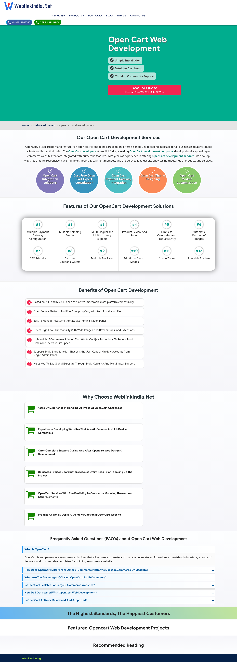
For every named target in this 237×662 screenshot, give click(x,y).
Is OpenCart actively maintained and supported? (55, 528)
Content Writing (62, 599)
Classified (96, 603)
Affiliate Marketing (63, 595)
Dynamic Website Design (34, 595)
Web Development (44, 109)
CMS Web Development (34, 618)
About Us (28, 640)
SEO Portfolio (61, 644)
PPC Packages (93, 629)
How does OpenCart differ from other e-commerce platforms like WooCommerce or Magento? (85, 498)
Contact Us (144, 4)
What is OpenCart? (37, 477)
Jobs (93, 606)
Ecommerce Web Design (34, 603)
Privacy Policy (162, 657)
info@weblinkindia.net (144, 619)
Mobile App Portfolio (65, 640)
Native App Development (66, 629)
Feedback (28, 644)
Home (25, 109)
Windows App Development (68, 621)
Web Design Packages (97, 621)
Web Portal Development (34, 629)
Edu (93, 599)
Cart (93, 591)
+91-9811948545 (179, 4)
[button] (82, 4)
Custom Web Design (32, 591)
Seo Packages (93, 625)
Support (90, 640)
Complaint (29, 648)
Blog (115, 4)
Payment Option (94, 637)
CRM (93, 595)
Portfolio (101, 4)
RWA (93, 610)
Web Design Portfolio (65, 637)
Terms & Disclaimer (142, 657)
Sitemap (90, 644)
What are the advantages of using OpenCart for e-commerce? (65, 506)
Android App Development (67, 614)
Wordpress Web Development (37, 614)
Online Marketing (63, 603)
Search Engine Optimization (68, 591)
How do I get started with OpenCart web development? (60, 521)
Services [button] (63, 4)
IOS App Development (65, 618)
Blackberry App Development (69, 625)
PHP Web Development (33, 625)
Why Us (127, 4)
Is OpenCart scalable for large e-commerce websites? (60, 513)
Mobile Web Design (32, 599)
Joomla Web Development (35, 621)
